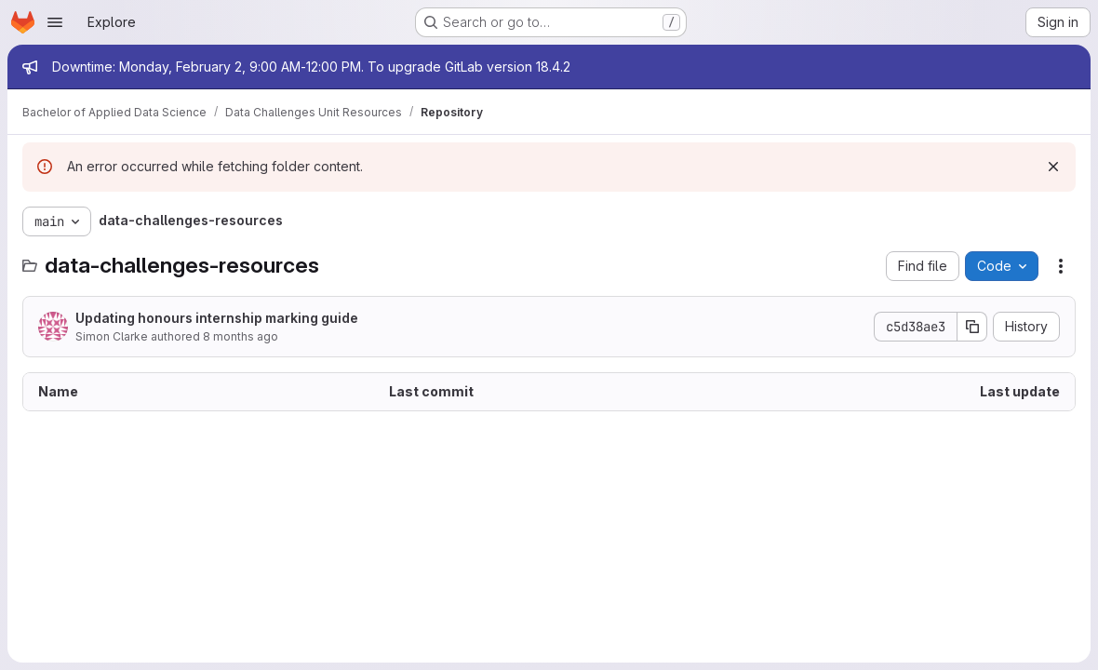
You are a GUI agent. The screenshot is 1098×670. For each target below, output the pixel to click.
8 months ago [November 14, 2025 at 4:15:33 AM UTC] (240, 336)
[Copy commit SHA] (972, 327)
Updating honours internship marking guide (216, 318)
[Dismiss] (1053, 166)
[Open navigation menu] (55, 22)
